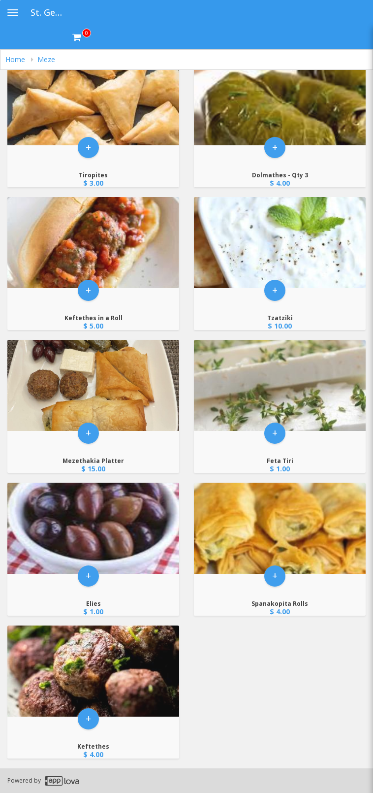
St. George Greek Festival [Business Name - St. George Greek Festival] (51, 12)
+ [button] (88, 149)
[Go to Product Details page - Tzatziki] (280, 243)
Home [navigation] (16, 59)
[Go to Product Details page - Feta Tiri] (280, 386)
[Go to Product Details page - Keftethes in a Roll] (93, 243)
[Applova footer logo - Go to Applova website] (62, 781)
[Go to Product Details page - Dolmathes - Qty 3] (280, 100)
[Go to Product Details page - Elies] (93, 529)
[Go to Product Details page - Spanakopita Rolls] (280, 529)
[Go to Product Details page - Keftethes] (93, 672)
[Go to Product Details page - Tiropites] (93, 100)
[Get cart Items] (81, 37)
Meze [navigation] (46, 59)
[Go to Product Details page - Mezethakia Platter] (93, 386)
